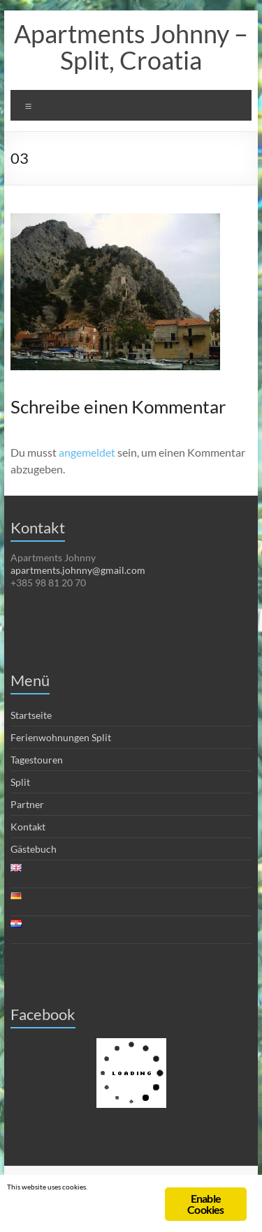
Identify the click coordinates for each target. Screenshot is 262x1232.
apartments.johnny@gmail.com (77, 570)
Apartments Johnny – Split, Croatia (131, 46)
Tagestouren (36, 760)
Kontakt (27, 826)
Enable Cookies (205, 1204)
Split (20, 782)
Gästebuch (33, 849)
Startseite (31, 715)
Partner (27, 804)
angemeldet (87, 452)
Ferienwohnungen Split (60, 737)
